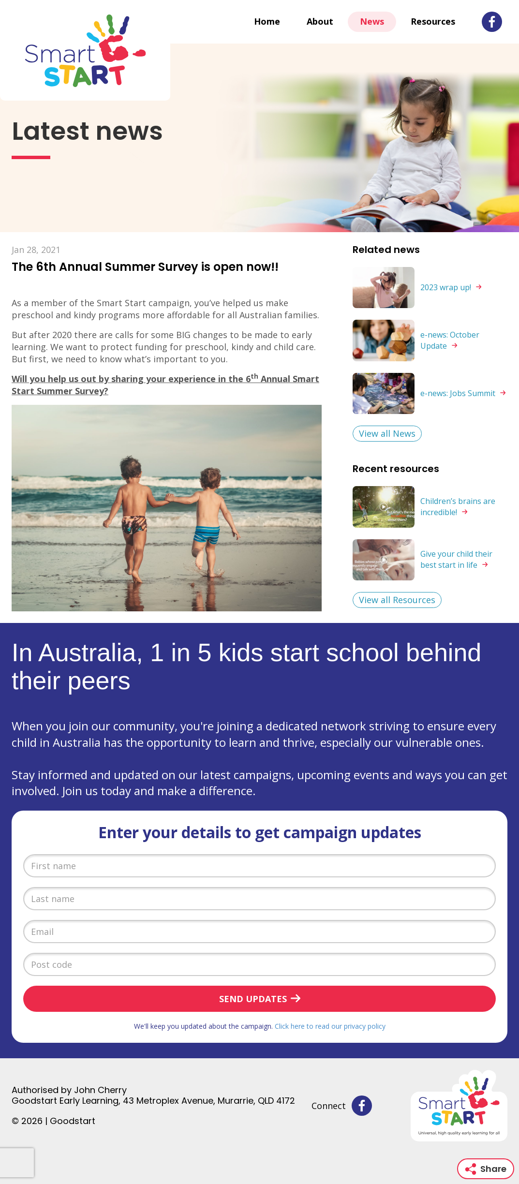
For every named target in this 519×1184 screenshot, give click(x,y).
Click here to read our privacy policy (330, 1026)
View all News (387, 433)
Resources (433, 21)
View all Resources (397, 600)
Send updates (253, 999)
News (372, 21)
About (320, 21)
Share (485, 1169)
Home (267, 21)
